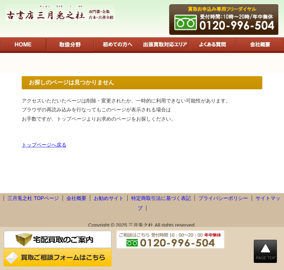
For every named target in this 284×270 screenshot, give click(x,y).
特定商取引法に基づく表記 (161, 198)
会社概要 (76, 198)
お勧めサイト (109, 198)
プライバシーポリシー (223, 198)
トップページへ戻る (44, 145)
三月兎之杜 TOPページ (33, 198)
